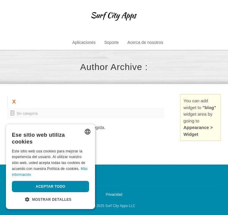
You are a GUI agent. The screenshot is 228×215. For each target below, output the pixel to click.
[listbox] (88, 132)
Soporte (111, 42)
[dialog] (50, 166)
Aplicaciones (84, 42)
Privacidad (114, 194)
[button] (50, 199)
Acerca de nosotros (145, 42)
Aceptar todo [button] (50, 186)
